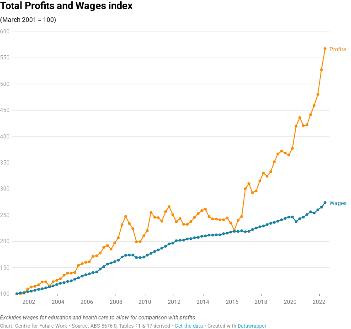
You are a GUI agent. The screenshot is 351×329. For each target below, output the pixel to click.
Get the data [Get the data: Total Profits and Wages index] (189, 326)
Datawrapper (252, 326)
